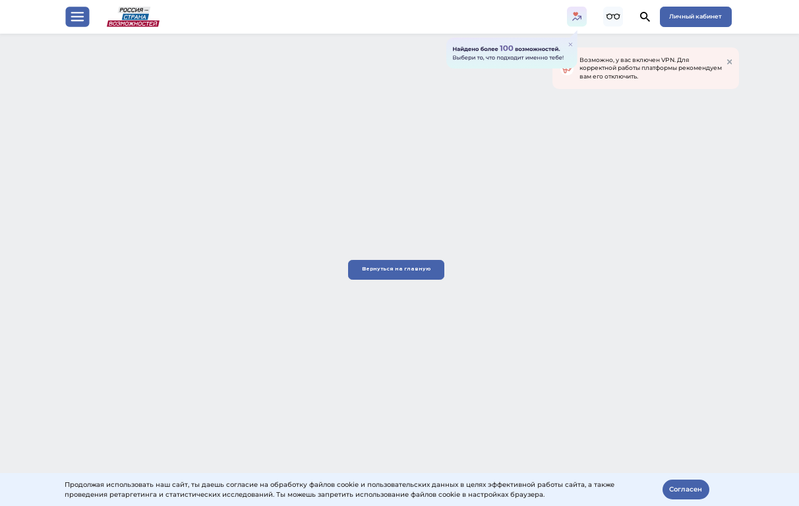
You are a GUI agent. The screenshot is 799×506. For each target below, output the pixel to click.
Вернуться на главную (399, 268)
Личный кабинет (695, 16)
